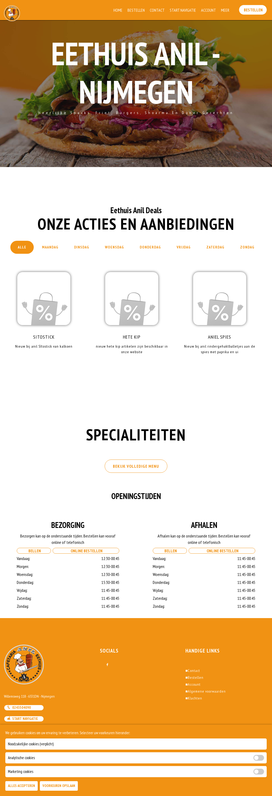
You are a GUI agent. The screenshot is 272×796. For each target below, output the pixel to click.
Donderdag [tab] (150, 247)
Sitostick (43, 337)
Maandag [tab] (50, 247)
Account (209, 10)
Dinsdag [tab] (81, 247)
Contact (157, 10)
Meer (226, 10)
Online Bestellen (86, 550)
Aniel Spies (219, 337)
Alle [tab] (22, 247)
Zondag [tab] (247, 247)
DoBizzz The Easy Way (109, 771)
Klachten (193, 698)
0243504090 (19, 707)
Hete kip (132, 337)
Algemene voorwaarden (205, 691)
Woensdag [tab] (114, 247)
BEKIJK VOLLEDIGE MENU (136, 466)
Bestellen (136, 10)
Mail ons (17, 730)
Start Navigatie (183, 10)
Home (118, 10)
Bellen (34, 550)
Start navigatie (22, 718)
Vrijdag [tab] (184, 247)
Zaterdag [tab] (215, 247)
